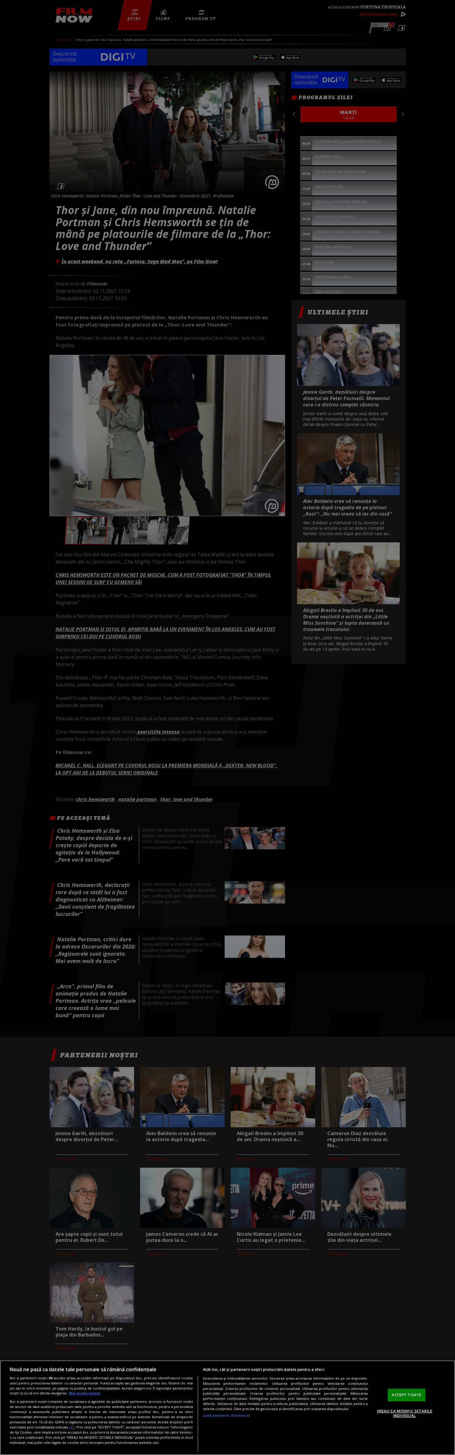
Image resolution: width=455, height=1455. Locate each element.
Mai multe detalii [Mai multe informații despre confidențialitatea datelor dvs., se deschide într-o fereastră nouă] (85, 1393)
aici (72, 1427)
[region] (227, 1407)
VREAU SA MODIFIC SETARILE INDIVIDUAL (404, 1413)
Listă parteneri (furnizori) (226, 1415)
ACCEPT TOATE (406, 1394)
